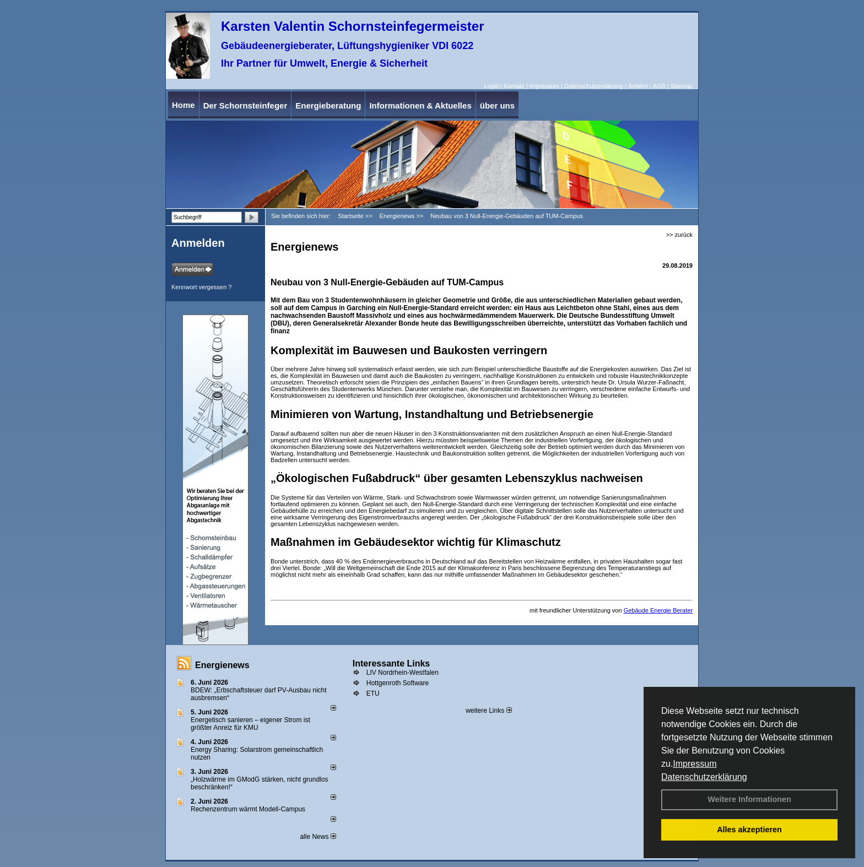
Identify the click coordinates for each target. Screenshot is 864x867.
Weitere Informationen (749, 799)
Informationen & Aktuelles (420, 105)
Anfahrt (637, 86)
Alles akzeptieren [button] (749, 829)
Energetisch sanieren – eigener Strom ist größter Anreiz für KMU (250, 723)
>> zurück (679, 234)
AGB (658, 86)
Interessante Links (391, 663)
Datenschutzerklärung (704, 777)
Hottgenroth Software (397, 683)
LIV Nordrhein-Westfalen (402, 672)
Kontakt (514, 86)
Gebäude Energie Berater (658, 610)
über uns (497, 105)
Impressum (694, 763)
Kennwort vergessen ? (201, 287)
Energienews (222, 665)
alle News (318, 837)
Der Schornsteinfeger (245, 105)
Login (491, 86)
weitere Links (488, 710)
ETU (373, 693)
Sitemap (682, 86)
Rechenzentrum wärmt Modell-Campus (248, 809)
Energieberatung (328, 105)
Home (183, 105)
